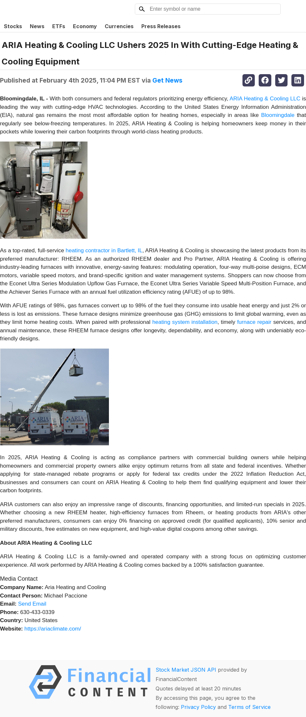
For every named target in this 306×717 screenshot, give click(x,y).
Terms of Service (249, 707)
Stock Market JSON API (186, 669)
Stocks (13, 26)
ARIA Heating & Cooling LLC (265, 99)
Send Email (32, 604)
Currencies (119, 26)
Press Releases (161, 26)
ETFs (58, 26)
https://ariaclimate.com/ (52, 629)
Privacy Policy (198, 707)
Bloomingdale (277, 115)
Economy (85, 26)
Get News (167, 80)
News (37, 26)
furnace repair (254, 322)
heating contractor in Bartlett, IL (104, 250)
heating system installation (185, 322)
